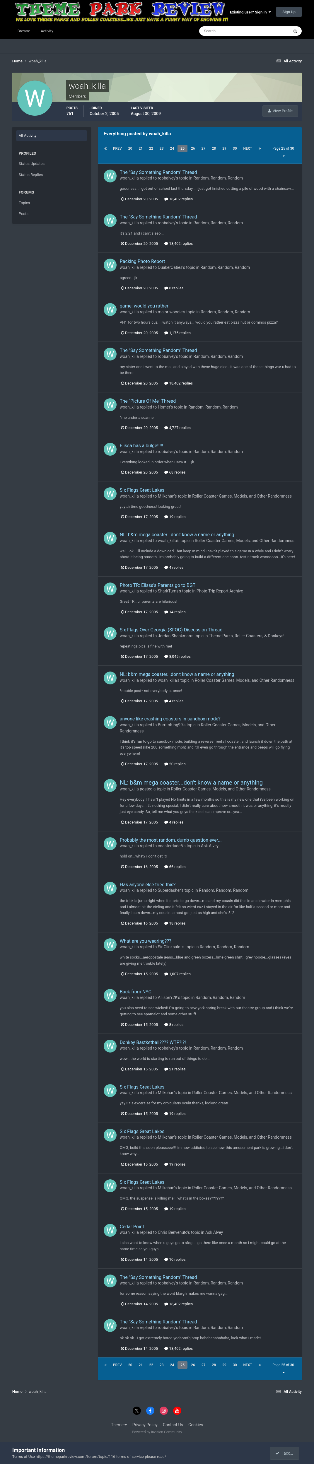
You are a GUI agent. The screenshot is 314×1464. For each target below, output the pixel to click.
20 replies (174, 764)
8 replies (173, 288)
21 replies (174, 1069)
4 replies (173, 567)
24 (172, 148)
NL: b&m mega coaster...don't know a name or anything (177, 534)
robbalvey (166, 178)
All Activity (28, 135)
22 (151, 148)
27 (204, 148)
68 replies (174, 472)
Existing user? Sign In (250, 12)
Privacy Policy (145, 1424)
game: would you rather (144, 306)
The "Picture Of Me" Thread (148, 401)
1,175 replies (177, 333)
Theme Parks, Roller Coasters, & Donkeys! (246, 635)
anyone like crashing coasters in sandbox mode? (170, 719)
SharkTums (168, 591)
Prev (117, 148)
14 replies (174, 612)
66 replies (174, 867)
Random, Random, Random (218, 178)
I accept (285, 1453)
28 (214, 148)
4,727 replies (177, 428)
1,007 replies (177, 974)
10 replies (174, 1259)
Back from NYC (135, 992)
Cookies (195, 1424)
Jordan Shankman (174, 635)
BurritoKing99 (170, 724)
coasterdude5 (170, 845)
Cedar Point (132, 1226)
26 (193, 148)
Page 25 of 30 (283, 152)
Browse (24, 31)
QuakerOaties (170, 267)
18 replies (174, 923)
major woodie (170, 312)
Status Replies (31, 174)
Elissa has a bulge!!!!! (141, 445)
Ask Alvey (210, 845)
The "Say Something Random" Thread (158, 172)
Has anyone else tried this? (148, 884)
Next (247, 148)
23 (162, 148)
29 (224, 148)
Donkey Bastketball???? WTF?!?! (153, 1042)
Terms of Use (23, 1456)
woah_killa (129, 178)
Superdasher (169, 890)
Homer (164, 407)
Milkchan (166, 496)
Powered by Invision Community (157, 1432)
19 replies (174, 517)
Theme (119, 1424)
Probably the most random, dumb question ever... (171, 840)
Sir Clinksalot (170, 946)
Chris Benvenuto (172, 1232)
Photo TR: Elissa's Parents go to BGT (158, 585)
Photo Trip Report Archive (220, 591)
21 (141, 148)
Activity (47, 31)
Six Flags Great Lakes (142, 490)
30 (235, 148)
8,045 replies (177, 656)
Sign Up (289, 12)
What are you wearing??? (145, 941)
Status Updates (32, 163)
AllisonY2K (168, 997)
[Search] (226, 31)
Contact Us (173, 1424)
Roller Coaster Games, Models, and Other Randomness (242, 496)
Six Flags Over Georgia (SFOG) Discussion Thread (171, 630)
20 (130, 148)
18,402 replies (178, 199)
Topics (24, 203)
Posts (23, 213)
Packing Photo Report (142, 261)
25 (182, 148)
